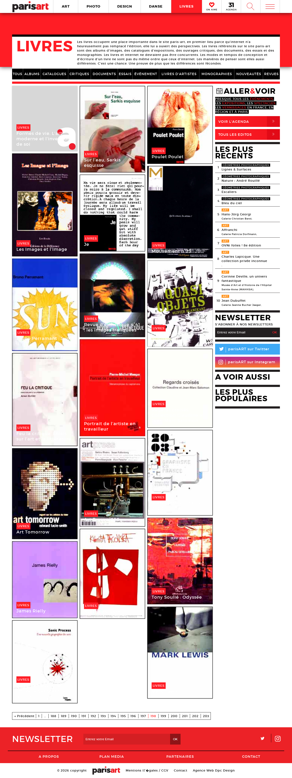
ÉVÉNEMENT (145, 74)
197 (143, 716)
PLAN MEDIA (111, 756)
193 (103, 716)
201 (185, 716)
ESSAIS (125, 74)
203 (206, 716)
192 (93, 716)
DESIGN (124, 6)
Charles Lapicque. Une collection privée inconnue (244, 259)
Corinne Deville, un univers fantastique (244, 279)
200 (174, 716)
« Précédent (24, 716)
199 (163, 716)
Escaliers (229, 192)
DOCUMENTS (104, 74)
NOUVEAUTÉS (248, 74)
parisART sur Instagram (246, 362)
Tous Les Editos (249, 134)
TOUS (17, 74)
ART (66, 6)
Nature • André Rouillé (241, 181)
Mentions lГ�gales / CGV (147, 770)
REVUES (271, 74)
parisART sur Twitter (242, 349)
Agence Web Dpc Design (214, 770)
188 (53, 716)
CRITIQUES (79, 74)
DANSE (156, 6)
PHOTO (93, 6)
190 (74, 716)
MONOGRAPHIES (217, 74)
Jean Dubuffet (234, 301)
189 (64, 716)
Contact (251, 756)
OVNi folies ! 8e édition (241, 245)
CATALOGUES (54, 74)
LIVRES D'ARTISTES (179, 74)
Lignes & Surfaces (236, 169)
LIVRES (186, 6)
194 (113, 716)
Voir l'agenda (249, 121)
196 (133, 716)
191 (83, 716)
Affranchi (229, 230)
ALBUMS (32, 74)
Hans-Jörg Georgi (236, 214)
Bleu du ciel (232, 203)
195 (123, 716)
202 (195, 716)
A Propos (49, 756)
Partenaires (180, 756)
